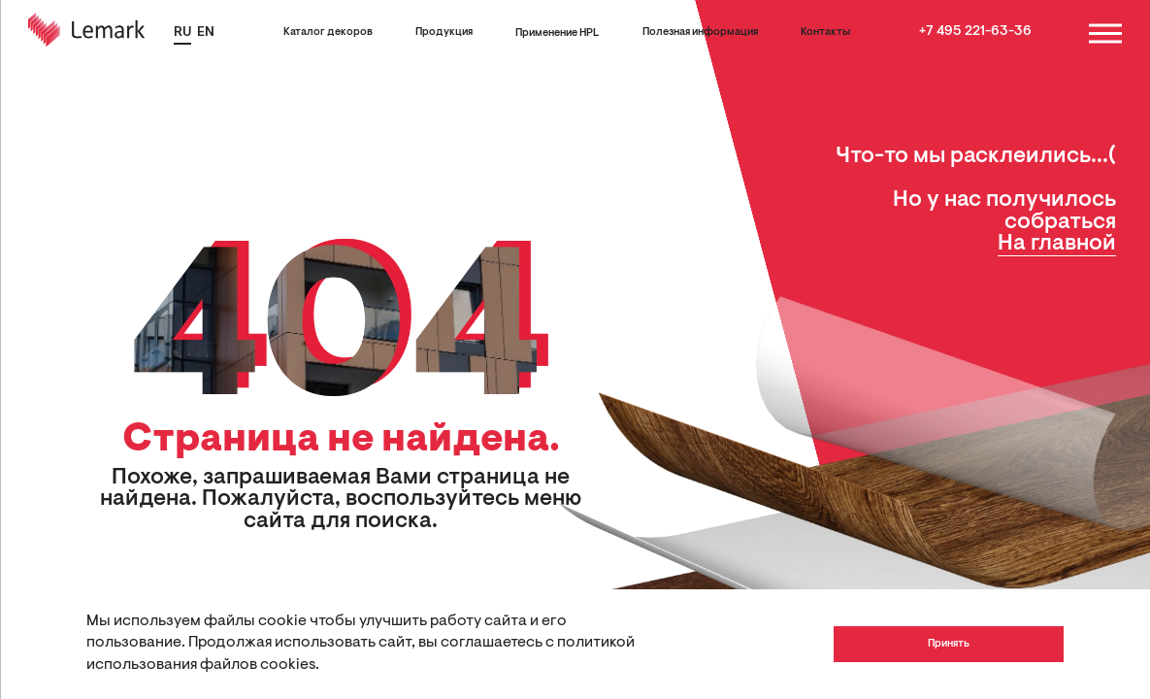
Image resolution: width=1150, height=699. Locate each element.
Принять (948, 644)
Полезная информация (700, 32)
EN (205, 33)
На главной (1057, 244)
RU (182, 33)
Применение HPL (557, 33)
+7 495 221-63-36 (975, 32)
